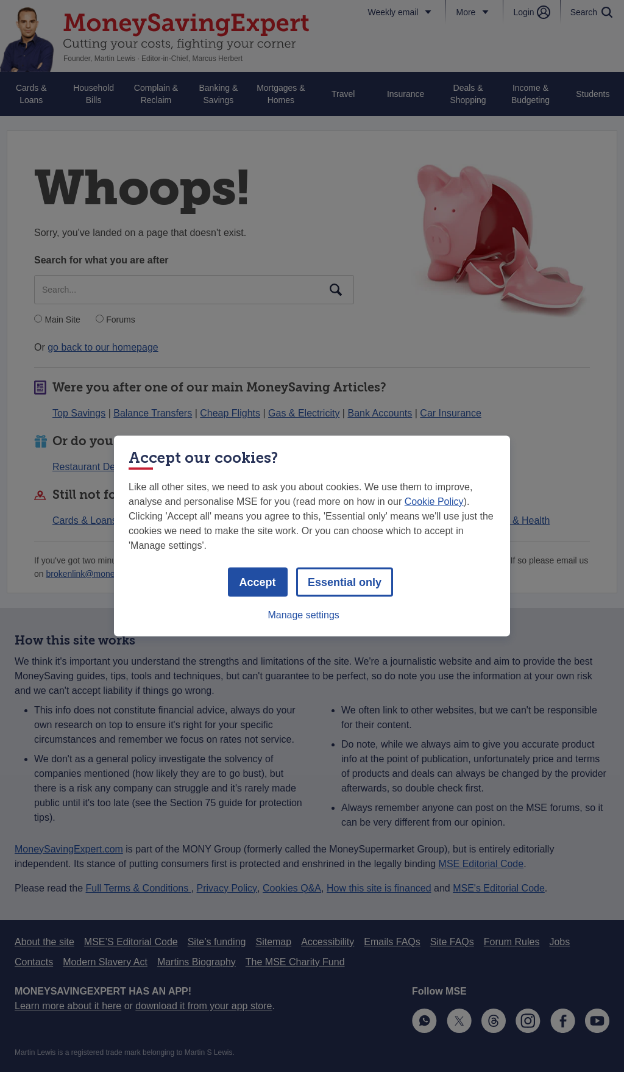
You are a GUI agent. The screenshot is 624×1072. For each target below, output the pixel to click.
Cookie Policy (434, 501)
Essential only (344, 582)
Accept (257, 582)
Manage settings (303, 615)
